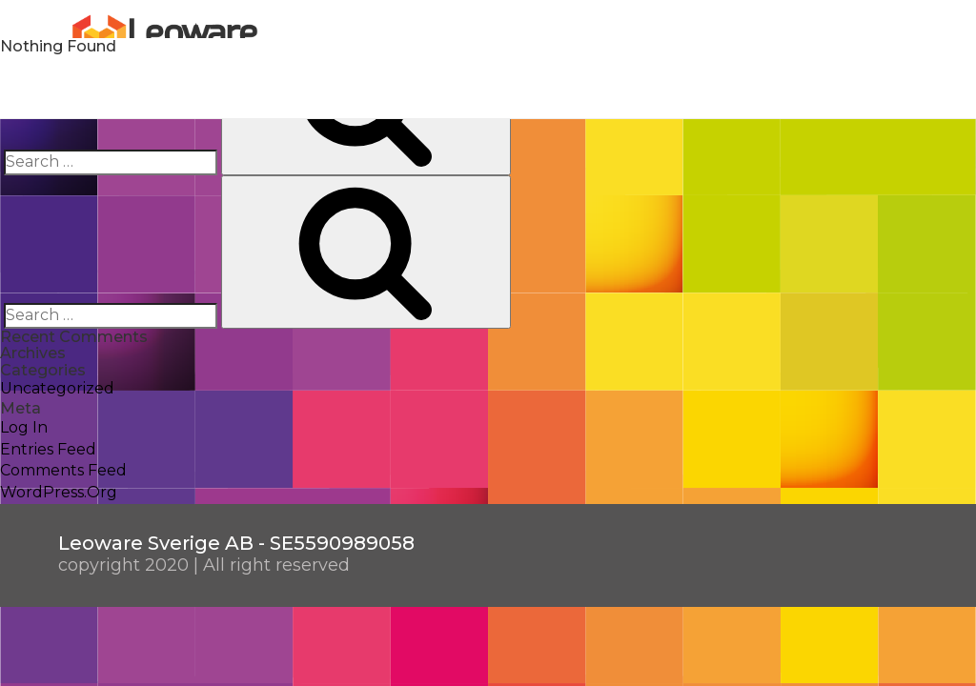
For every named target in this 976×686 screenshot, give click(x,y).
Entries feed (48, 449)
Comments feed (63, 470)
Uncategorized (57, 388)
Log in (24, 427)
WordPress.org (58, 492)
